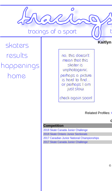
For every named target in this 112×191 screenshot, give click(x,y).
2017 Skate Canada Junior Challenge (65, 142)
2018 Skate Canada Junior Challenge (65, 130)
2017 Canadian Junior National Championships (71, 138)
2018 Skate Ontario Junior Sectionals (65, 134)
